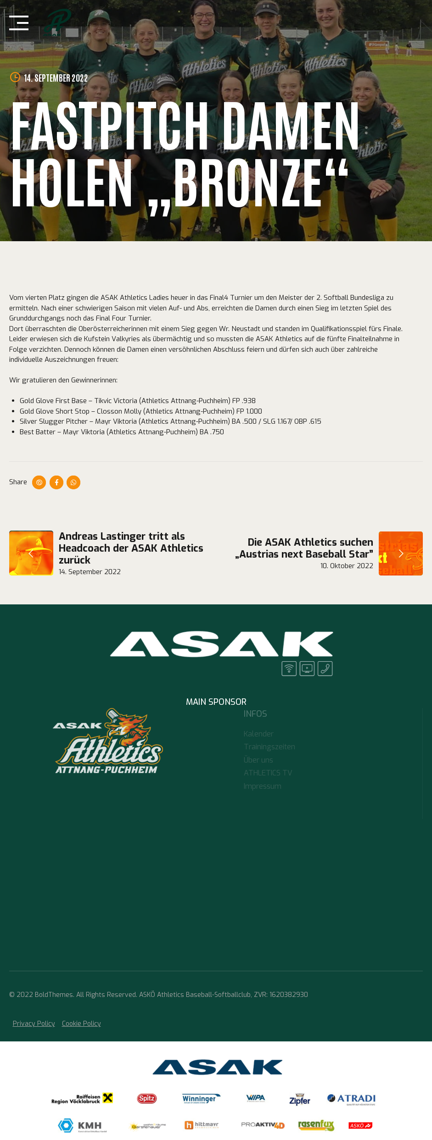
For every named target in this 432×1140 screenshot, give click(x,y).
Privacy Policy (34, 1023)
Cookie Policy (81, 1023)
